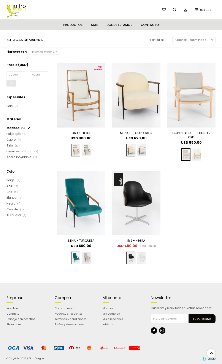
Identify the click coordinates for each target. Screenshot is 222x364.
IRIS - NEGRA (136, 240)
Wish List (108, 324)
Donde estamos (119, 25)
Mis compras (111, 313)
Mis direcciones (113, 319)
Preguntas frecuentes (68, 313)
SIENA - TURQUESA (81, 240)
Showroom (13, 324)
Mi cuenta (109, 308)
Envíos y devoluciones (69, 324)
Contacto (150, 25)
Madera (43, 52)
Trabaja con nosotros (20, 319)
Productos (72, 25)
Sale (94, 25)
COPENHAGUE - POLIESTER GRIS (191, 135)
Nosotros (12, 308)
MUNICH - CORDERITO (136, 133)
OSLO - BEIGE (81, 133)
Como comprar (65, 308)
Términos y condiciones (70, 319)
